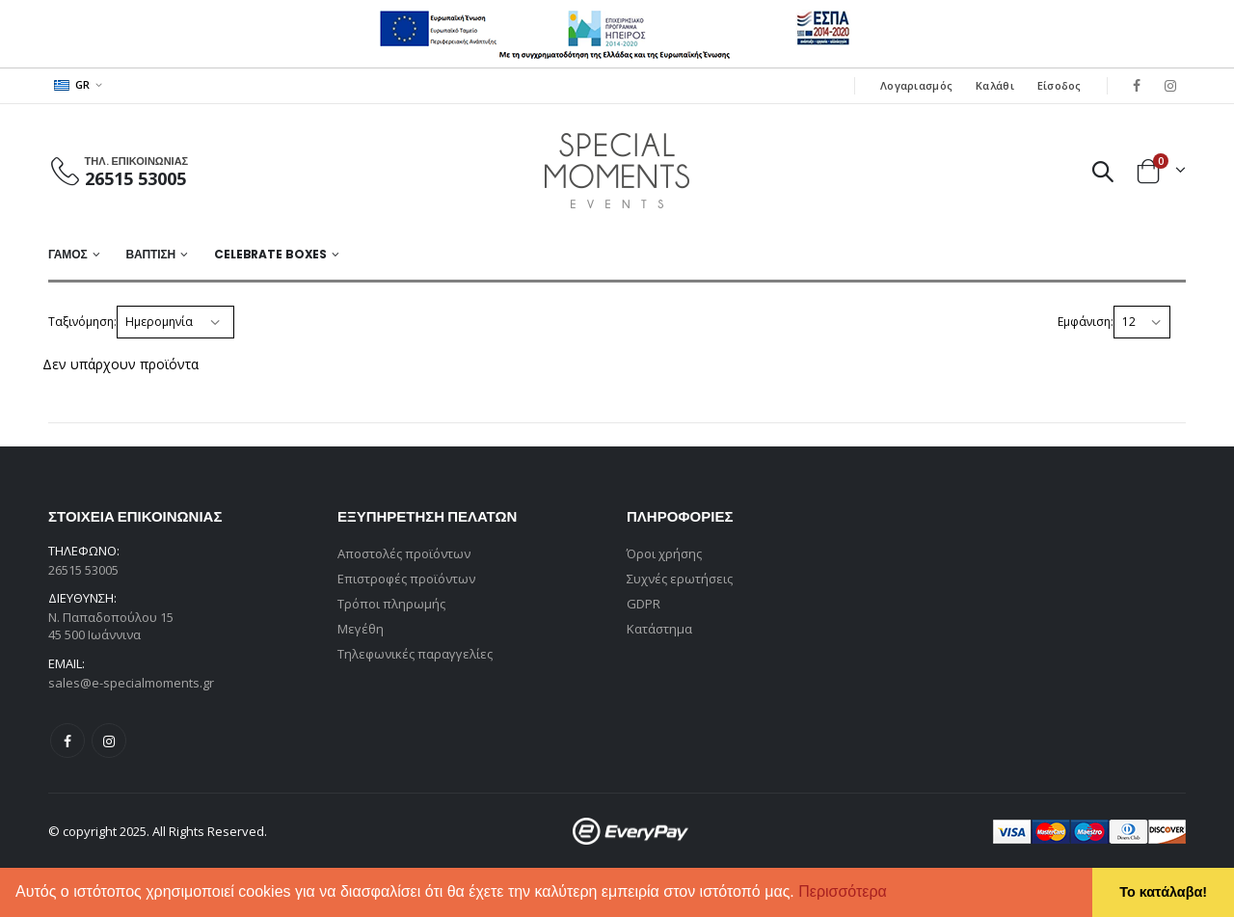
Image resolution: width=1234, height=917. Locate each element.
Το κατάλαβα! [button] (1163, 892)
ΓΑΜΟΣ (68, 254)
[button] (894, 894)
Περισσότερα (842, 891)
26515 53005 (135, 178)
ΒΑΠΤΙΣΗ (150, 254)
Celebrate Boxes (270, 254)
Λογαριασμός (916, 85)
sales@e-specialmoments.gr (131, 682)
